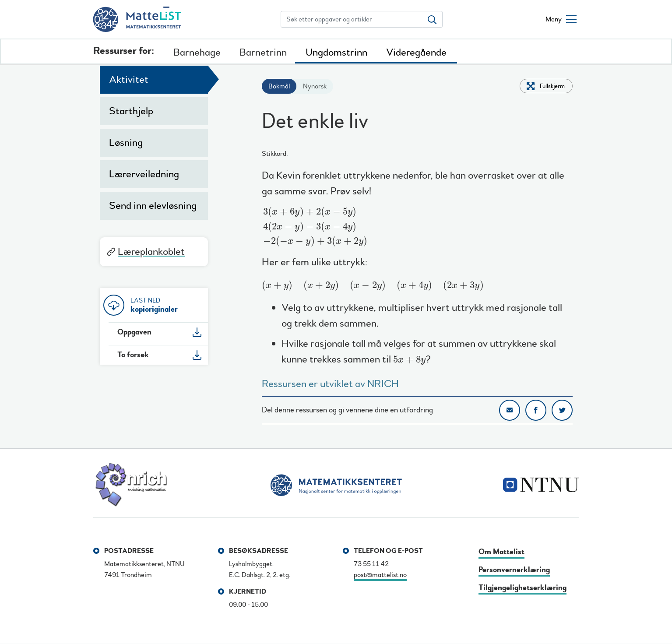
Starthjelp (131, 111)
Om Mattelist (501, 552)
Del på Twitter (562, 410)
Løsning (126, 142)
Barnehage (197, 52)
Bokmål (279, 86)
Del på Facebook (535, 410)
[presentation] (315, 226)
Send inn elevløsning (153, 205)
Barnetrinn (263, 52)
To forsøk (133, 355)
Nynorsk (315, 86)
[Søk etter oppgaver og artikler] (351, 19)
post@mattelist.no (380, 574)
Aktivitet (128, 79)
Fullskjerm (552, 86)
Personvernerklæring (514, 570)
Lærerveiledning (144, 174)
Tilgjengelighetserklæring (522, 588)
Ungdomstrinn (336, 52)
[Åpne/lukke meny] (561, 19)
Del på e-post (509, 410)
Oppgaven (134, 332)
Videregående (416, 52)
